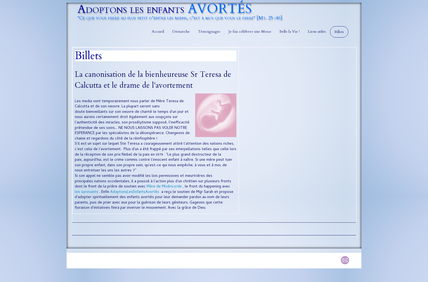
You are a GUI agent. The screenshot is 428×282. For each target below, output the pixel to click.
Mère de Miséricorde (164, 187)
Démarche (181, 31)
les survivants (86, 192)
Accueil (158, 31)
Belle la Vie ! (290, 31)
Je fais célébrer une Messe (249, 31)
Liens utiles (317, 31)
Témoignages (209, 31)
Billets (339, 31)
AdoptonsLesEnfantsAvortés (134, 192)
